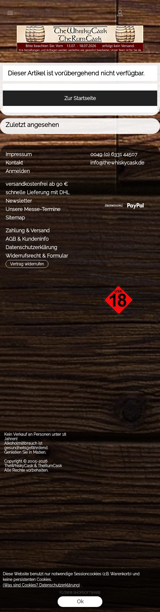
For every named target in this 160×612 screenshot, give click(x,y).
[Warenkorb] (139, 13)
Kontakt (14, 163)
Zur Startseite (80, 98)
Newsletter (19, 201)
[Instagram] (103, 183)
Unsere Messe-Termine (33, 209)
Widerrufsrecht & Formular (37, 256)
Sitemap (15, 218)
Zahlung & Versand (28, 230)
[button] (10, 13)
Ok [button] (80, 601)
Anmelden (18, 171)
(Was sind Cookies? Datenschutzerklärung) (41, 585)
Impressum (19, 154)
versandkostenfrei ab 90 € (37, 184)
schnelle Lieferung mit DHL (37, 192)
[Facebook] (88, 183)
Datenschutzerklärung (31, 247)
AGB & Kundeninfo (27, 239)
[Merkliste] (129, 13)
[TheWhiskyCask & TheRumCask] (80, 22)
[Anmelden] (119, 13)
